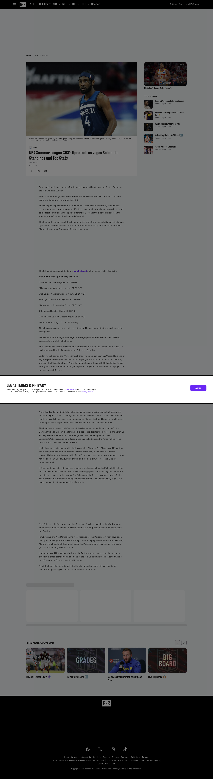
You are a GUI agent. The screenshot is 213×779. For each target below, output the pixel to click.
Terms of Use (70, 389)
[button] (198, 388)
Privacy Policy (86, 392)
